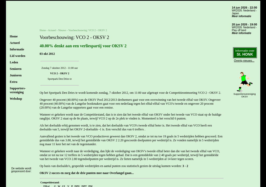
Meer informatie (241, 16)
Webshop (16, 99)
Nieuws (62, 30)
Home (14, 36)
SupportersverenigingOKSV (245, 95)
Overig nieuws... (244, 60)
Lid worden (17, 56)
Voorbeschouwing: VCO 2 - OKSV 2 (87, 30)
